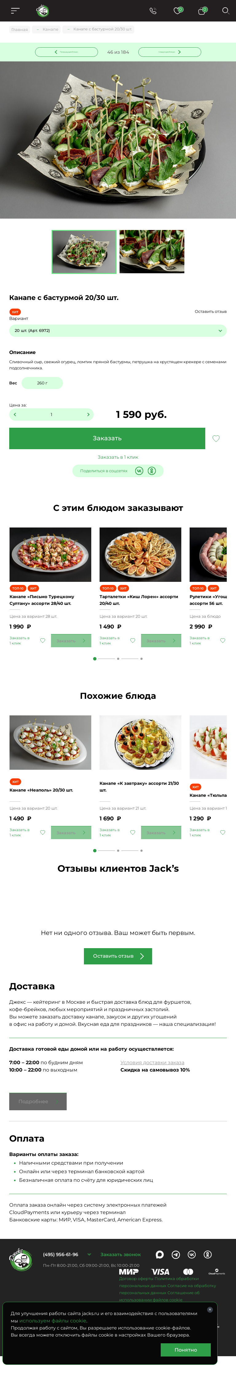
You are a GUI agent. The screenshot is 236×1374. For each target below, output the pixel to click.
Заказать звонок (120, 1272)
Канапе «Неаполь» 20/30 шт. (47, 809)
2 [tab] (118, 674)
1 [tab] (95, 674)
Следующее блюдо (166, 51)
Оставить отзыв (211, 312)
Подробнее (33, 1119)
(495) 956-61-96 (60, 1272)
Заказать (107, 439)
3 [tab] (141, 674)
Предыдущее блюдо (70, 51)
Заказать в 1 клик (118, 458)
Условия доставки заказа (152, 1080)
